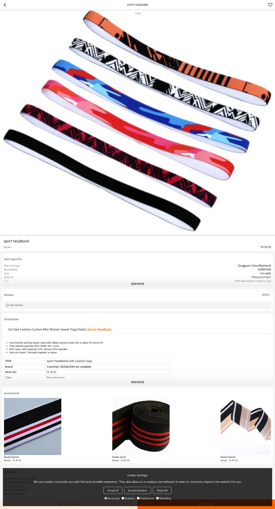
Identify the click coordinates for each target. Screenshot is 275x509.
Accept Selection (137, 490)
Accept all (113, 490)
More (265, 295)
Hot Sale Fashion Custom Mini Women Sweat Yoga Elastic (59, 329)
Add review (16, 305)
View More (137, 284)
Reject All (162, 490)
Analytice (128, 498)
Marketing (163, 498)
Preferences (145, 498)
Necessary (112, 498)
